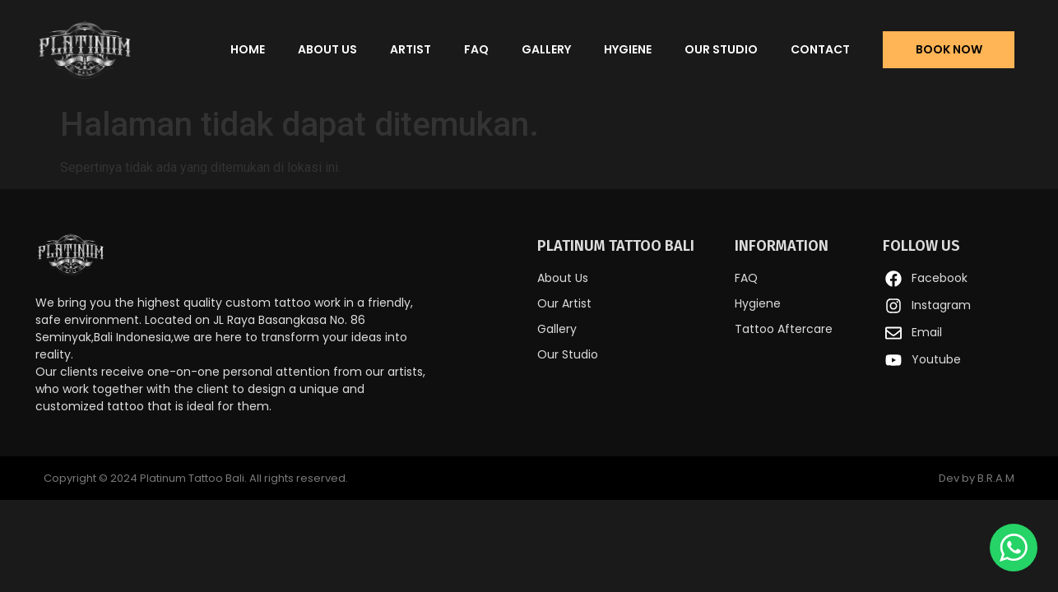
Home (247, 49)
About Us (327, 49)
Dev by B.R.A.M (976, 478)
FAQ (476, 49)
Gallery (546, 49)
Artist (410, 49)
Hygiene (628, 49)
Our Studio (721, 49)
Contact (820, 49)
